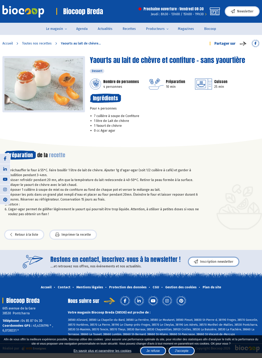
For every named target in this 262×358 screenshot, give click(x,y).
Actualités (105, 29)
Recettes (129, 29)
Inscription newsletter (213, 262)
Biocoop (210, 29)
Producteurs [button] (155, 29)
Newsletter (242, 11)
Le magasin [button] (54, 29)
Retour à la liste (24, 235)
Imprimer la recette (73, 235)
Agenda (82, 29)
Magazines (186, 29)
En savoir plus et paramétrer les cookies (103, 351)
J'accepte (181, 351)
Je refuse (153, 351)
